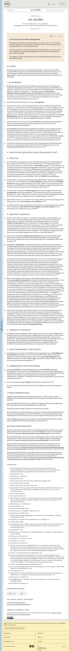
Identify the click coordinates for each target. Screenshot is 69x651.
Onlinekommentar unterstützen (14, 628)
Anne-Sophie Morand (41, 25)
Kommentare (7, 633)
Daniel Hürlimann (53, 25)
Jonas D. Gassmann (42, 23)
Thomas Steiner (29, 25)
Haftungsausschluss (41, 647)
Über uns (39, 637)
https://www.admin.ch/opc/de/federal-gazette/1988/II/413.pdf (32, 433)
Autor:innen (6, 637)
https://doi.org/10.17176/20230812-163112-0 (18, 604)
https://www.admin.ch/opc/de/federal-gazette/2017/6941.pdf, (32, 440)
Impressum (39, 649)
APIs (38, 646)
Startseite (40, 633)
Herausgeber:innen (8, 641)
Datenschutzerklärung (42, 648)
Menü (62, 3)
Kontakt (39, 641)
